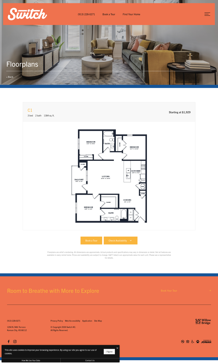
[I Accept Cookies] (109, 348)
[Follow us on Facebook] (8, 341)
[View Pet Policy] (197, 341)
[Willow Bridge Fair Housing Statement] (187, 341)
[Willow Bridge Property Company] (203, 322)
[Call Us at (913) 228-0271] (86, 14)
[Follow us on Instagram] (14, 341)
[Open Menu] (207, 14)
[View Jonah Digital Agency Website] (206, 341)
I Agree (101, 351)
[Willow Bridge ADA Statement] (192, 341)
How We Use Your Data (29, 360)
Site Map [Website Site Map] (98, 320)
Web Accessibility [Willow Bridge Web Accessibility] (72, 320)
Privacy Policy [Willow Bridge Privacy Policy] (57, 320)
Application (87, 320)
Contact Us (83, 360)
